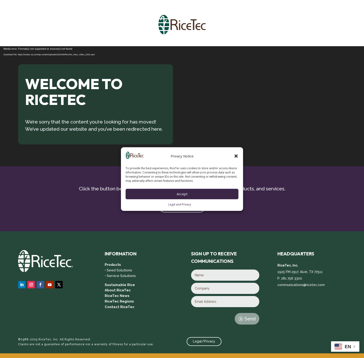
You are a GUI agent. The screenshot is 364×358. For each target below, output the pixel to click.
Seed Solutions (119, 270)
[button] (236, 156)
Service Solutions (121, 276)
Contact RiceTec (119, 307)
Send (250, 319)
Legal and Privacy (179, 204)
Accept (182, 194)
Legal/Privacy (204, 341)
